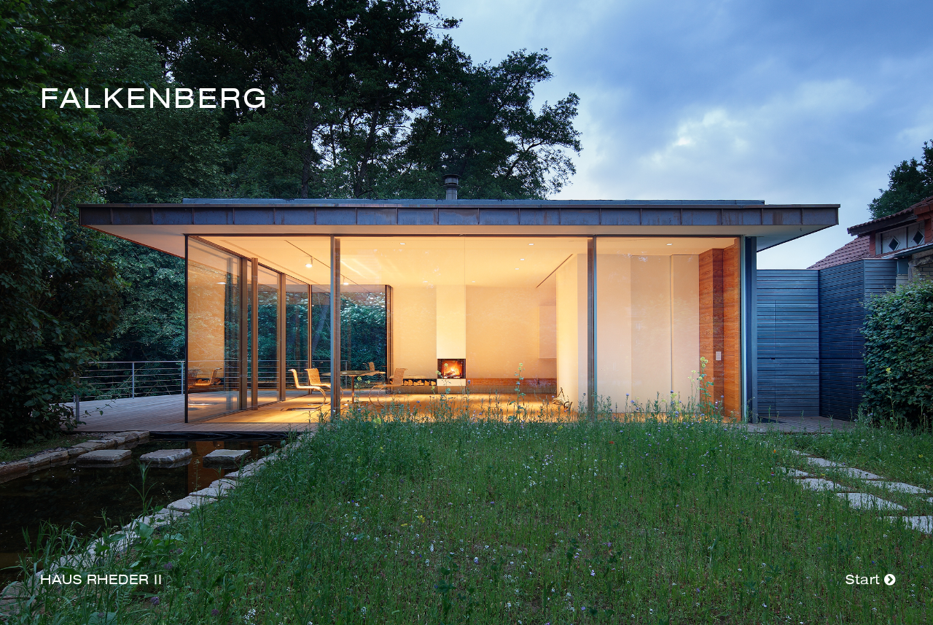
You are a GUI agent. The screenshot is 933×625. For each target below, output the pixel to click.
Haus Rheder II (101, 580)
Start (870, 580)
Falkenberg (154, 100)
